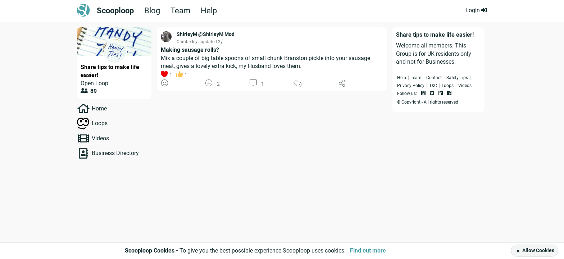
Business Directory (115, 153)
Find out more (368, 250)
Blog (152, 11)
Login (476, 10)
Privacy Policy (410, 85)
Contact (434, 77)
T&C (433, 85)
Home (99, 108)
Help (209, 11)
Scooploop (115, 11)
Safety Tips (457, 77)
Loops (100, 123)
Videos (100, 138)
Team (180, 11)
